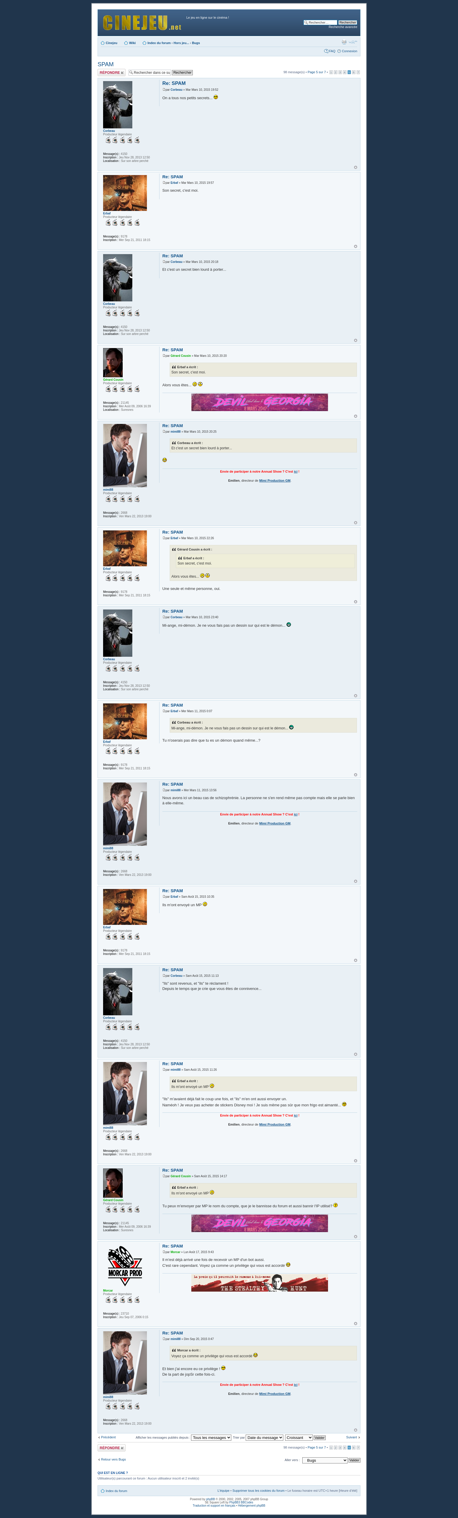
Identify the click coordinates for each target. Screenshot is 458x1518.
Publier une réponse (112, 72)
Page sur (317, 72)
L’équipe (224, 1490)
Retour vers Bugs (113, 1459)
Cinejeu (111, 43)
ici (295, 471)
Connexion (349, 51)
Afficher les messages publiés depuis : (183, 1437)
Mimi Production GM (275, 480)
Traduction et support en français (214, 1505)
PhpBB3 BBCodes (241, 1502)
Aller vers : (292, 1460)
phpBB (210, 1499)
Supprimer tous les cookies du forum (259, 1490)
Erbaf (174, 182)
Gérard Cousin (181, 355)
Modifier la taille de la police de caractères (353, 41)
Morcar (175, 1252)
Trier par (258, 1437)
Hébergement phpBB (251, 1505)
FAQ (332, 51)
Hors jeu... (181, 43)
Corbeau (177, 89)
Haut (355, 167)
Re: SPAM (174, 83)
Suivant (351, 1437)
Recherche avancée (343, 27)
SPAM (106, 64)
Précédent (108, 1437)
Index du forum (159, 43)
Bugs (196, 43)
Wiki (132, 43)
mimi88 (176, 431)
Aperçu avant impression (344, 41)
